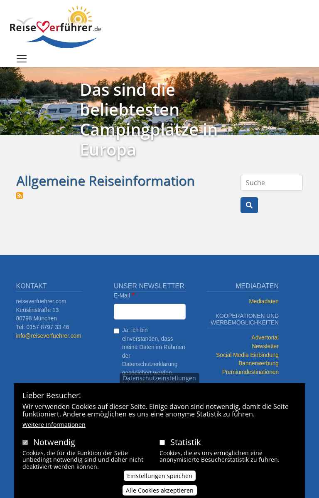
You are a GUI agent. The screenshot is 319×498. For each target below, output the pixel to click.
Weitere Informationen (54, 425)
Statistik (185, 442)
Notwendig (54, 442)
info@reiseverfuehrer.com (48, 336)
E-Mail (122, 295)
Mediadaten (264, 301)
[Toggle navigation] (21, 58)
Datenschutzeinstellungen (159, 378)
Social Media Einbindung (247, 355)
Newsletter (265, 346)
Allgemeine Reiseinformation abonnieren (19, 195)
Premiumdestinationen (250, 372)
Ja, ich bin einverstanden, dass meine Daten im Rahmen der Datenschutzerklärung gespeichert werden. (153, 351)
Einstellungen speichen (159, 476)
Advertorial (265, 337)
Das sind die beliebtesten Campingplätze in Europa (149, 119)
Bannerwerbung (258, 363)
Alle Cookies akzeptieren (160, 490)
